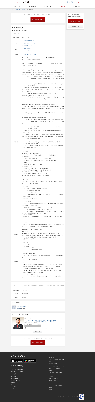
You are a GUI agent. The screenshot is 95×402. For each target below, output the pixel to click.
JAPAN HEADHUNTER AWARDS (55, 372)
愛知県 (32, 54)
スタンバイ (13, 391)
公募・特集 (77, 6)
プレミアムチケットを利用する (55, 368)
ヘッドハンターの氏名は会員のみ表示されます (40, 321)
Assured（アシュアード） (16, 389)
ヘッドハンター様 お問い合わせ (55, 385)
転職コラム (51, 370)
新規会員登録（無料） (37, 19)
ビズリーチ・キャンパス (16, 380)
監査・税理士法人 (28, 48)
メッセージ (48, 6)
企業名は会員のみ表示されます (23, 306)
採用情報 (51, 389)
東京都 (24, 54)
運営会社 (51, 387)
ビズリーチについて (53, 355)
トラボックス (13, 386)
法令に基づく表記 (52, 380)
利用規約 (51, 376)
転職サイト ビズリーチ (15, 9)
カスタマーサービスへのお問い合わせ (56, 359)
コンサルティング (28, 50)
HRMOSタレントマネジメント (17, 371)
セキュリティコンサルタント (30, 43)
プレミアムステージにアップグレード (56, 366)
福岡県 (36, 54)
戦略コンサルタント (28, 45)
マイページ (19, 6)
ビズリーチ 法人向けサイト (54, 382)
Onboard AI (13, 382)
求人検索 (63, 6)
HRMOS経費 (13, 376)
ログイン (78, 2)
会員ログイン (75, 26)
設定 (50, 361)
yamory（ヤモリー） (15, 388)
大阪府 (28, 54)
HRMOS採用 (13, 373)
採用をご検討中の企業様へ (68, 2)
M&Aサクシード (14, 384)
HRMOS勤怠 (13, 374)
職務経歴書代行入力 (53, 363)
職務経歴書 (33, 6)
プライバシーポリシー (53, 378)
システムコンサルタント (29, 40)
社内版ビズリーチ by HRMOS (17, 369)
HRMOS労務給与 (14, 378)
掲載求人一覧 (37, 331)
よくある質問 (51, 357)
